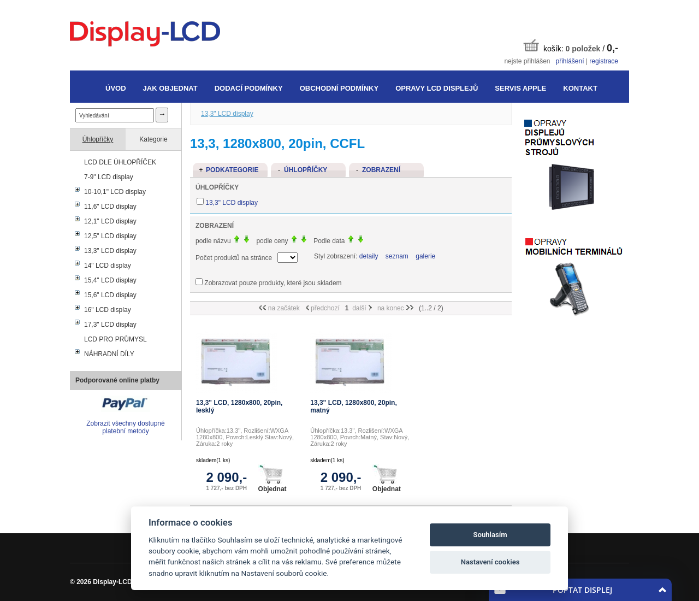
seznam (397, 256)
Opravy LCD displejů (436, 88)
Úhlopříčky (98, 139)
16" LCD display (107, 310)
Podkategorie (232, 170)
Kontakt (580, 88)
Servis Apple (520, 88)
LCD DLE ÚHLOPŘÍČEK (120, 162)
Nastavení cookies (490, 562)
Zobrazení (381, 170)
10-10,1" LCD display (115, 192)
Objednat (272, 478)
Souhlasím (490, 535)
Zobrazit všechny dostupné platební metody (125, 427)
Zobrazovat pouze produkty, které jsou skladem (272, 283)
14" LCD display (107, 265)
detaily (368, 256)
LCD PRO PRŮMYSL (115, 339)
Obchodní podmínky (339, 88)
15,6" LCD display (110, 295)
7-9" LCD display (108, 177)
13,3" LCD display (110, 251)
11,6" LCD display (110, 206)
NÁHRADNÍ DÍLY (109, 354)
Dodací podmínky (249, 88)
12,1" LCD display (110, 221)
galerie (425, 256)
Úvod (115, 88)
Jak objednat (170, 88)
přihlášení (569, 61)
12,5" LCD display (110, 236)
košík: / (570, 46)
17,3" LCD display (110, 324)
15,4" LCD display (110, 280)
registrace (603, 61)
